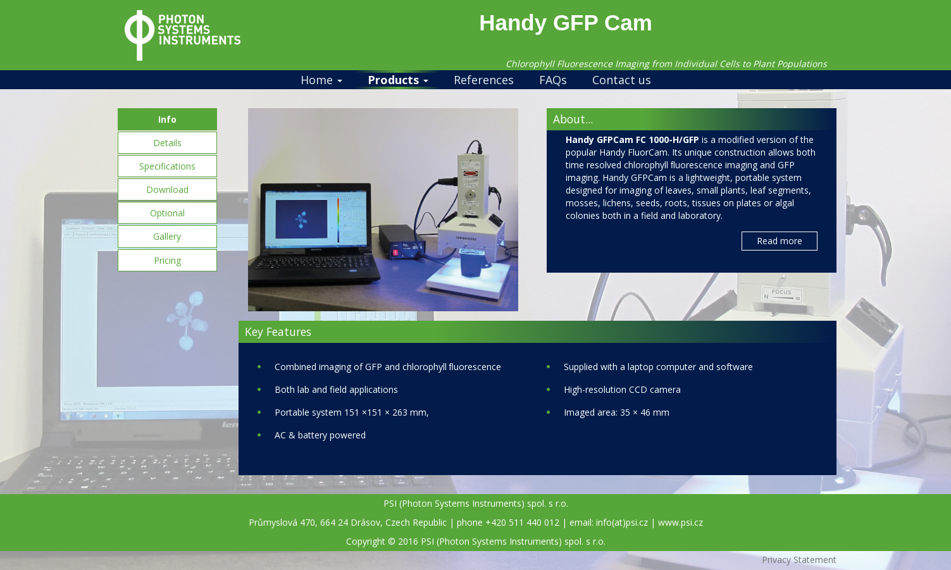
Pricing (167, 260)
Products (398, 79)
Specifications (167, 166)
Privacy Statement (799, 560)
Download (167, 189)
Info (167, 119)
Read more (779, 241)
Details (167, 143)
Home (321, 79)
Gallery (167, 236)
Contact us (621, 79)
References (484, 79)
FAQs (553, 79)
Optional (167, 213)
